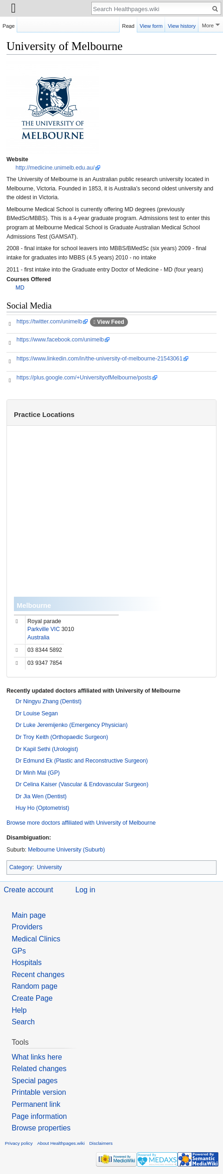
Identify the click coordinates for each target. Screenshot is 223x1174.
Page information (39, 1116)
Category (20, 867)
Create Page (32, 998)
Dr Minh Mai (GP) (38, 773)
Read (128, 24)
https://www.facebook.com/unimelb (60, 339)
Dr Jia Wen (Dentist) (41, 796)
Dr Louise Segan (37, 713)
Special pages (34, 1081)
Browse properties (41, 1128)
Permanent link (36, 1104)
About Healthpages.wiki (60, 1143)
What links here (37, 1057)
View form (151, 24)
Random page (34, 986)
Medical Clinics (36, 939)
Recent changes (38, 974)
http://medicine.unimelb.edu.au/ (55, 167)
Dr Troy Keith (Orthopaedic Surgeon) (62, 737)
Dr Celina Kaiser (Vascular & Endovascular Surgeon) (82, 784)
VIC (55, 629)
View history (182, 24)
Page (9, 24)
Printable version (39, 1092)
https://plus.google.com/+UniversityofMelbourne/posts (84, 377)
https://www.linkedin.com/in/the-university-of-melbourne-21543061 (100, 358)
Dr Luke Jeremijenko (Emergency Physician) (72, 725)
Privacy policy (19, 1143)
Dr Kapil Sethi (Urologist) (47, 749)
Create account (28, 890)
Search (23, 1022)
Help (19, 1010)
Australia (38, 637)
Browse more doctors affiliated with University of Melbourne (81, 823)
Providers (27, 927)
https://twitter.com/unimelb (50, 321)
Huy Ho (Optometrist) (43, 808)
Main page (29, 915)
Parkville (38, 629)
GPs (19, 951)
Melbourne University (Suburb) (66, 849)
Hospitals (27, 962)
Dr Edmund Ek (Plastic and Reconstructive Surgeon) (82, 760)
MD (20, 287)
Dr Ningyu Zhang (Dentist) (49, 701)
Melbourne (34, 605)
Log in (86, 890)
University (49, 867)
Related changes (39, 1069)
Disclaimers (101, 1143)
